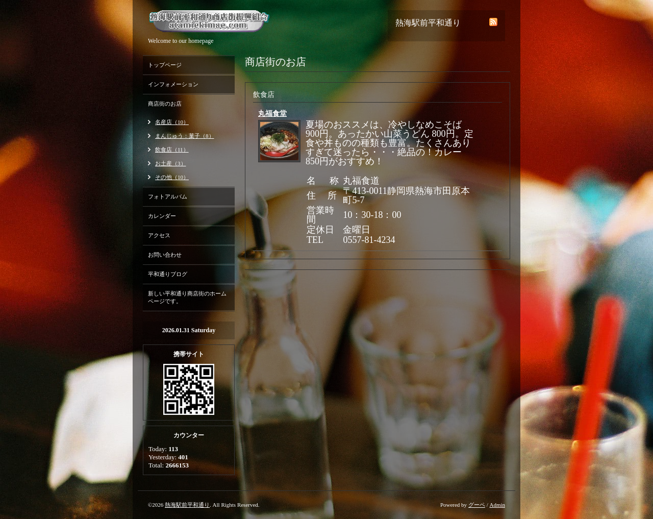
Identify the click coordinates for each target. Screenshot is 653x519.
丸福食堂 (272, 113)
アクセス (159, 235)
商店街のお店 (165, 104)
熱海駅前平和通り (187, 505)
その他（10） (172, 177)
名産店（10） (172, 122)
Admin (497, 505)
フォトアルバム (167, 196)
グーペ (476, 505)
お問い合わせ (165, 255)
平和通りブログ (167, 274)
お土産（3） (170, 163)
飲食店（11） (172, 149)
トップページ (165, 65)
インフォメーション (173, 84)
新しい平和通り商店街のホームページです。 (187, 297)
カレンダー (162, 216)
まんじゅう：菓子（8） (184, 136)
